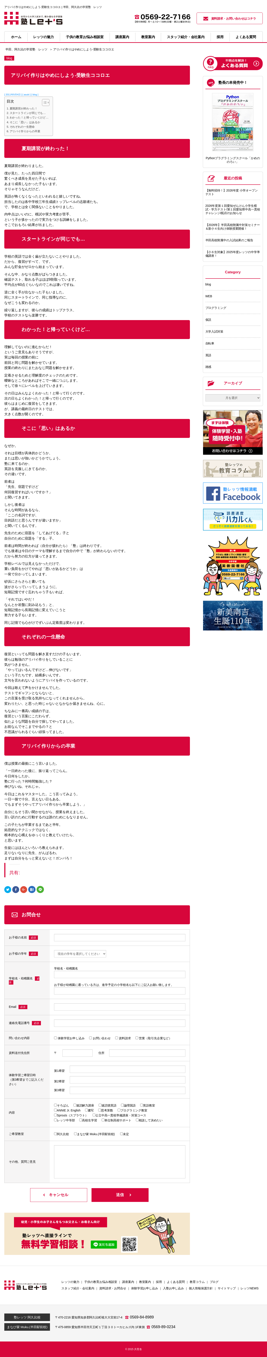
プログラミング (215, 308)
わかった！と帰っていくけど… (29, 117)
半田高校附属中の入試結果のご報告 (229, 240)
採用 (220, 37)
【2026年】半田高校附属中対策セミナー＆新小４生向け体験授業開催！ (232, 226)
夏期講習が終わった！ (23, 108)
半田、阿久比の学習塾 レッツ (26, 49)
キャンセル (58, 1195)
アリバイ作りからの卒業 (25, 131)
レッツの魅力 (43, 37)
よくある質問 (246, 37)
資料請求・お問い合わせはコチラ (229, 18)
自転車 (209, 343)
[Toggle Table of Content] (43, 102)
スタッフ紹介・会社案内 (186, 37)
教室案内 (148, 37)
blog (208, 284)
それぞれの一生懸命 (22, 126)
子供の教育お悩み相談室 (85, 37)
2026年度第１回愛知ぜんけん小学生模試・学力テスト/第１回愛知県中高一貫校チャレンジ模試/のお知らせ (232, 209)
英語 (208, 355)
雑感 (208, 367)
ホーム (16, 37)
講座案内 (122, 37)
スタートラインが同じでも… (28, 113)
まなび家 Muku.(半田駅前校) (27, 1327)
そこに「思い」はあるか (25, 122)
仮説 (208, 319)
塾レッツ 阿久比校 (27, 1317)
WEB (208, 296)
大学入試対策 (214, 331)
